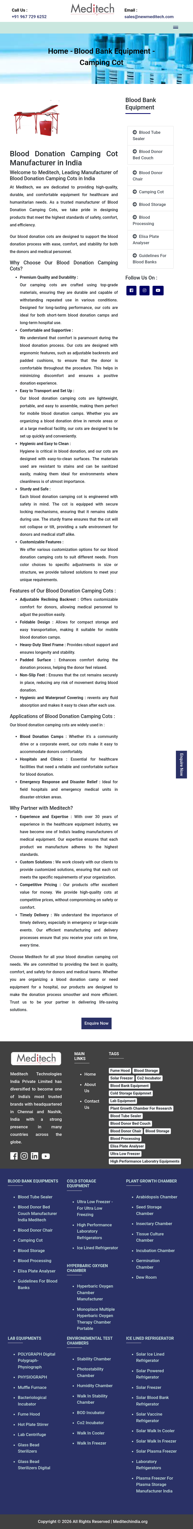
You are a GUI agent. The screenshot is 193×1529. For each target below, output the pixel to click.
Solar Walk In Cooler (155, 1430)
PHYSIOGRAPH (32, 1377)
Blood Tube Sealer (147, 135)
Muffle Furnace (32, 1387)
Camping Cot (101, 62)
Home (58, 51)
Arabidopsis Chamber (156, 1196)
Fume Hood (29, 1414)
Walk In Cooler (91, 1433)
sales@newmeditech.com (149, 16)
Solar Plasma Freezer (156, 1451)
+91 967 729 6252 (29, 16)
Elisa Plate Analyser (146, 239)
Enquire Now (187, 764)
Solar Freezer (148, 1387)
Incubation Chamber (155, 1250)
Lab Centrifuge (32, 1434)
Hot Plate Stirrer (33, 1424)
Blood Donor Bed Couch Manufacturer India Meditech (37, 1213)
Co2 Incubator (90, 1422)
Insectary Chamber (154, 1223)
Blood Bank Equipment (112, 51)
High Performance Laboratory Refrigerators (94, 1231)
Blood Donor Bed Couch (148, 155)
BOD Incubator (91, 1412)
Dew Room (146, 1277)
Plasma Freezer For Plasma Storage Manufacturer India (154, 1484)
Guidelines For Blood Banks (149, 259)
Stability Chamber (94, 1358)
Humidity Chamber (95, 1385)
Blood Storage (149, 204)
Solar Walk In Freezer (156, 1441)
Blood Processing (143, 220)
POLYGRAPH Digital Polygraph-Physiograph (36, 1360)
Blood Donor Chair (148, 176)
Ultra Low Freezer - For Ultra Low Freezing (95, 1208)
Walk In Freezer (91, 1443)
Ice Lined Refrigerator (97, 1247)
